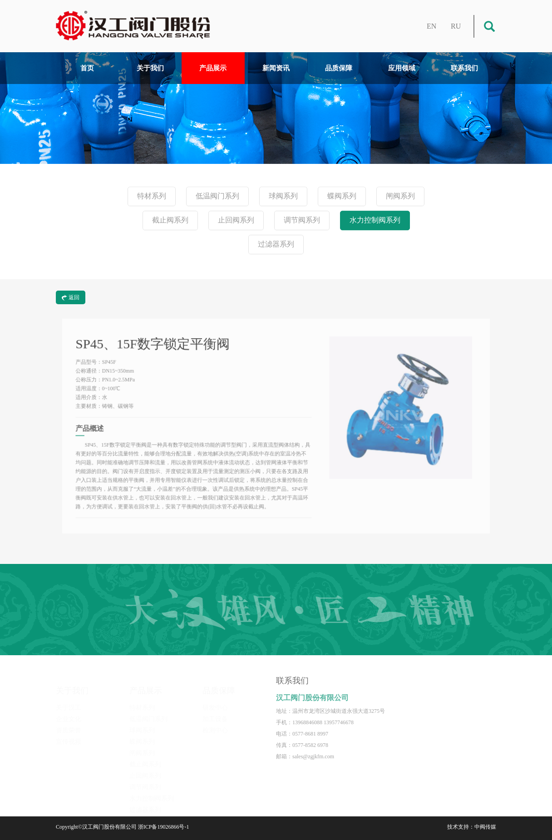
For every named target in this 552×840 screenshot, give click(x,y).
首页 (87, 68)
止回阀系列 (236, 220)
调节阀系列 (302, 220)
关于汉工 (68, 701)
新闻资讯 (276, 68)
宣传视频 (68, 735)
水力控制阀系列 (375, 220)
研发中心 (215, 701)
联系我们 (464, 68)
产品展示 (213, 68)
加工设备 (215, 713)
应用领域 (401, 68)
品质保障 (338, 68)
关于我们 (150, 68)
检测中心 (215, 724)
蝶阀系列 (341, 196)
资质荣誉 (68, 724)
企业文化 (68, 713)
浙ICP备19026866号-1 (163, 827)
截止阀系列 (170, 220)
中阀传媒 (485, 827)
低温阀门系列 (217, 196)
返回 (70, 297)
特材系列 (151, 196)
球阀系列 (283, 196)
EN (431, 26)
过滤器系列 (276, 244)
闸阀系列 (400, 196)
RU (456, 26)
